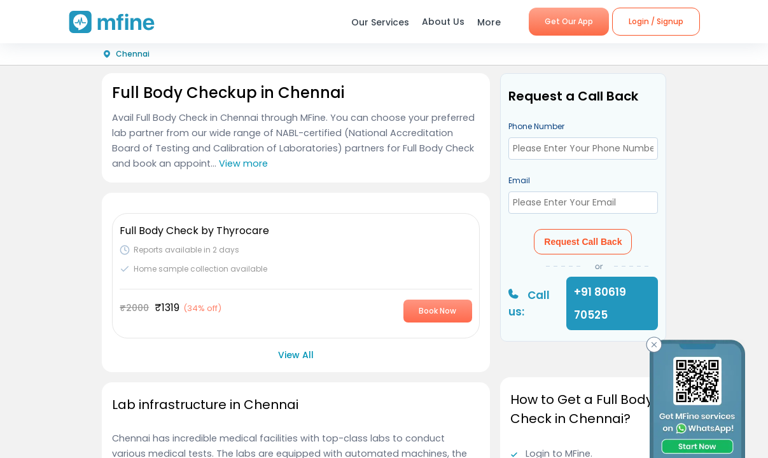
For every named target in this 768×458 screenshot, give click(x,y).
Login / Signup (656, 21)
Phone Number (536, 126)
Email (519, 180)
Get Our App (569, 21)
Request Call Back (583, 242)
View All (296, 355)
